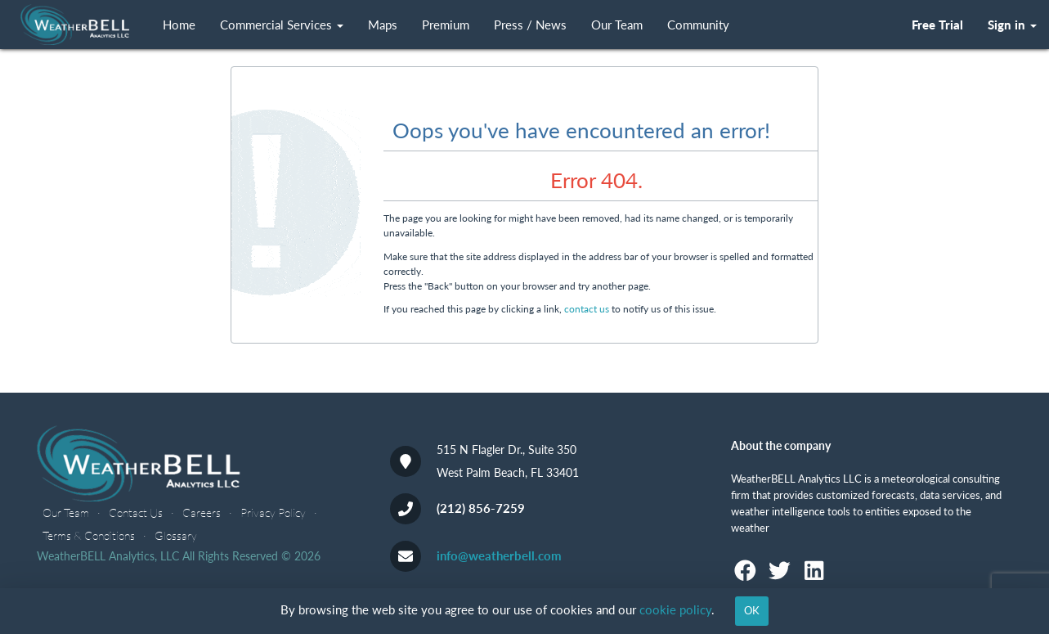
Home (179, 25)
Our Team (617, 25)
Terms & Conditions (89, 535)
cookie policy (675, 609)
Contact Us (136, 512)
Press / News (530, 25)
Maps (382, 25)
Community (698, 25)
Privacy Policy (273, 512)
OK (752, 610)
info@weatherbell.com (499, 555)
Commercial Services (281, 25)
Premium (445, 25)
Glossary (176, 535)
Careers (201, 512)
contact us (586, 309)
